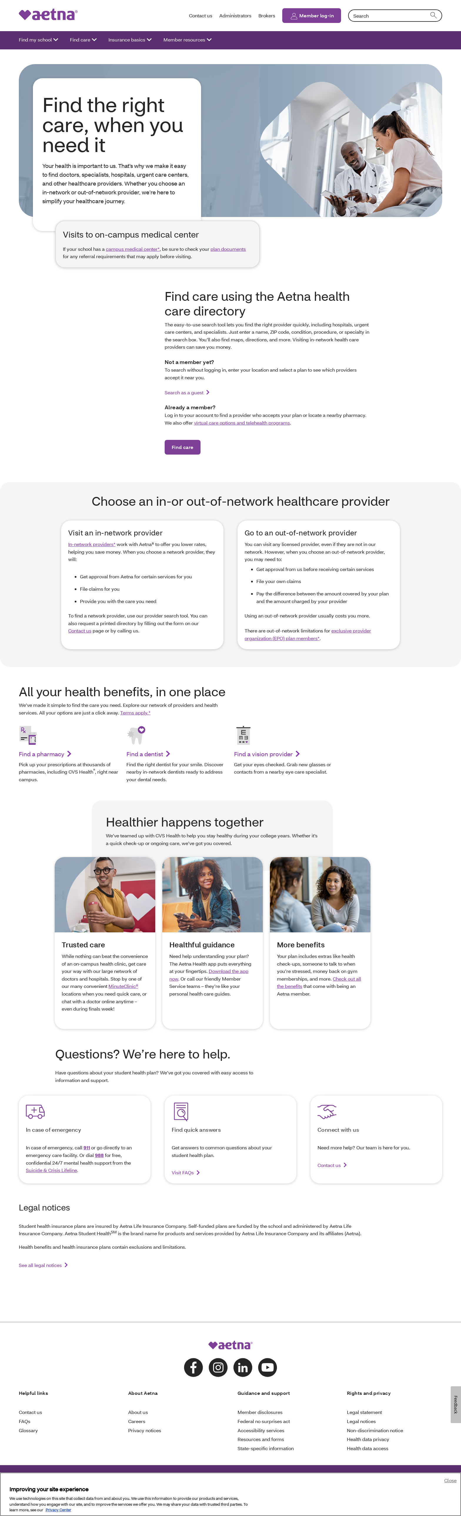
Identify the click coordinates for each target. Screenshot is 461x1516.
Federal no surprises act (264, 1421)
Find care (80, 39)
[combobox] (395, 15)
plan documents (228, 249)
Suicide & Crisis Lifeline (51, 1170)
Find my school (35, 39)
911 (86, 1147)
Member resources (184, 39)
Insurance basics (126, 39)
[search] (434, 15)
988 (99, 1155)
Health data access (367, 1448)
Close (450, 1480)
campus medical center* (133, 249)
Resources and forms (261, 1439)
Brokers (266, 15)
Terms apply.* (135, 712)
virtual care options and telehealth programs (242, 423)
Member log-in (316, 15)
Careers (136, 1421)
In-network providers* (92, 544)
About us (138, 1412)
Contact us (200, 15)
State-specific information (266, 1448)
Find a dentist (144, 754)
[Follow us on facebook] (193, 1367)
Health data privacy (368, 1439)
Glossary (28, 1430)
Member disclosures (260, 1412)
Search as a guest (184, 392)
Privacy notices (144, 1430)
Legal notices (361, 1421)
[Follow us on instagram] (218, 1367)
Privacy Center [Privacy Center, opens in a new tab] (58, 1510)
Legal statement (364, 1412)
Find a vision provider (263, 754)
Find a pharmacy (41, 754)
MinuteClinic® (123, 986)
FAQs (24, 1421)
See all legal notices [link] (40, 1265)
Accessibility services (261, 1430)
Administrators (235, 15)
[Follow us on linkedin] (242, 1367)
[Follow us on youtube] (267, 1367)
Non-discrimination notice (375, 1430)
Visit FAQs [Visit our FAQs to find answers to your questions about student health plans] (183, 1172)
